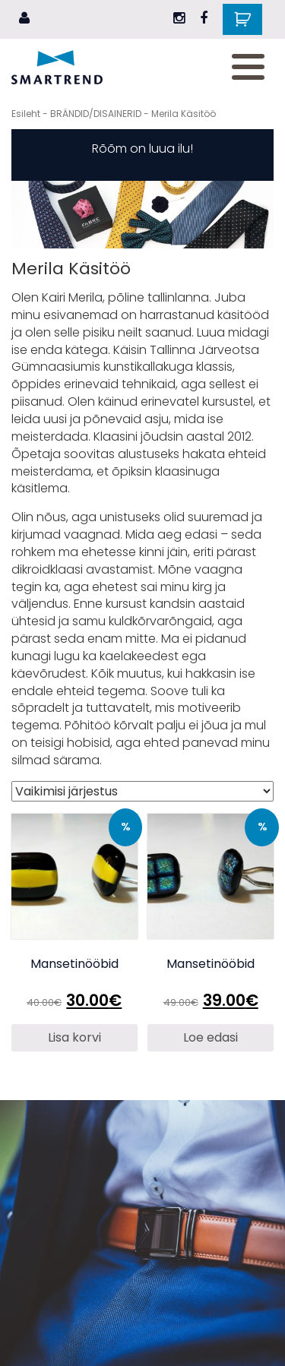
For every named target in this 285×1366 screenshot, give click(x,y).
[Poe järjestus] (142, 791)
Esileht (25, 113)
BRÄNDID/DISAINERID (95, 113)
